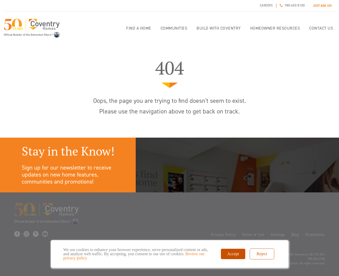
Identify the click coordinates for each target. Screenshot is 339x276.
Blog (295, 234)
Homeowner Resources (275, 28)
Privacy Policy (223, 234)
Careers (266, 5)
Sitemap (278, 234)
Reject (262, 254)
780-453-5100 (295, 5)
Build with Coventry (219, 28)
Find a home (138, 28)
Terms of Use (253, 234)
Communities (174, 28)
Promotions (315, 234)
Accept (233, 254)
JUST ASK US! (322, 6)
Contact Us (321, 28)
